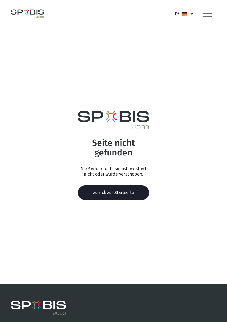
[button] (184, 13)
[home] (27, 13)
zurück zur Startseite (113, 192)
